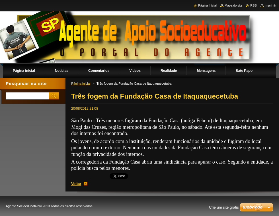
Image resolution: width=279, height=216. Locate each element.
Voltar (76, 184)
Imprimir (270, 5)
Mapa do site (233, 5)
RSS (253, 5)
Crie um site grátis (224, 207)
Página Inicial (207, 5)
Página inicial (81, 83)
